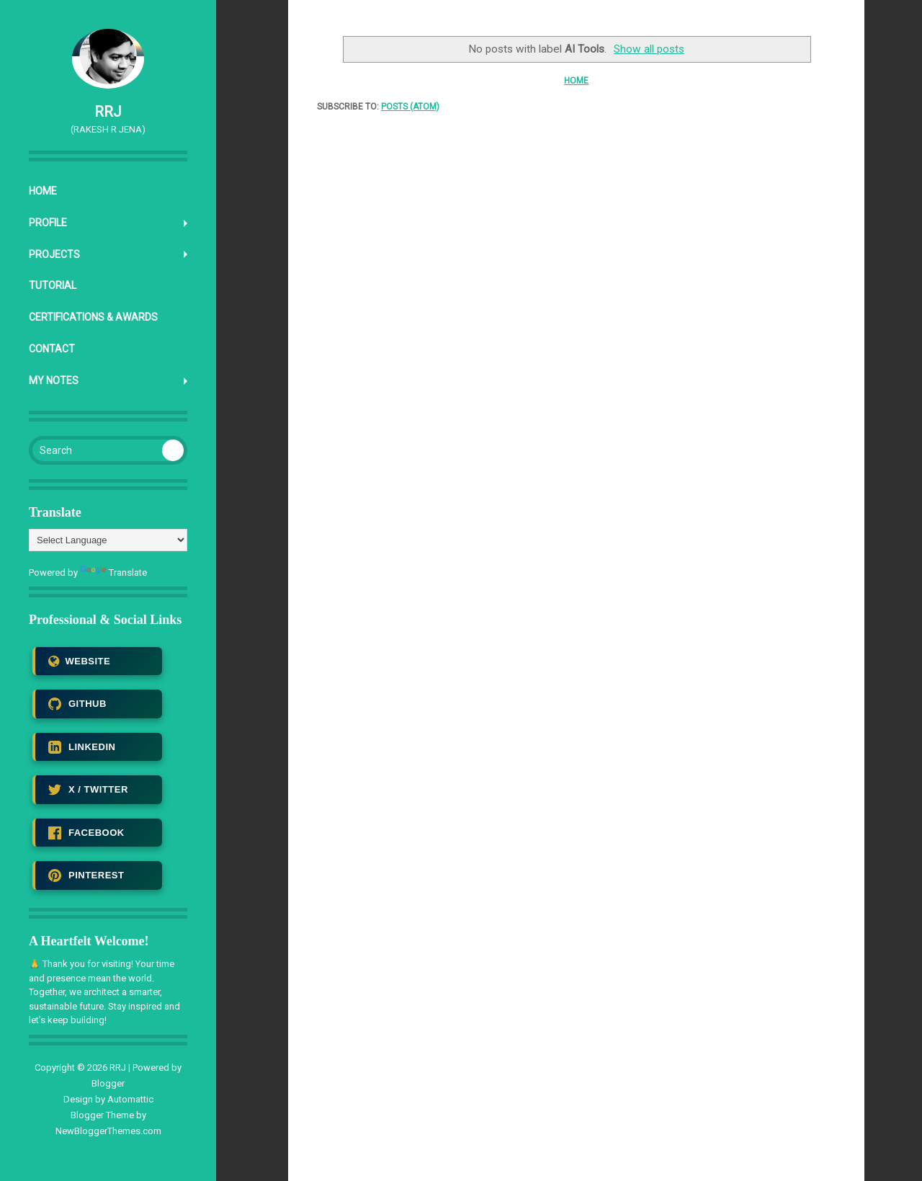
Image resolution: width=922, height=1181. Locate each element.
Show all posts (649, 49)
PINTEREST (86, 875)
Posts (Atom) (410, 107)
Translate (113, 572)
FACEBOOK (86, 832)
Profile (48, 222)
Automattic (130, 1099)
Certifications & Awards (93, 317)
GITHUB (77, 704)
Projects (54, 254)
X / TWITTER (88, 789)
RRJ (108, 111)
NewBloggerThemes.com (108, 1131)
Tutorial (52, 285)
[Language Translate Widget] (108, 540)
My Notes (54, 380)
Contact (52, 349)
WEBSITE (79, 661)
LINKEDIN (81, 747)
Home (43, 191)
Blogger (108, 1083)
